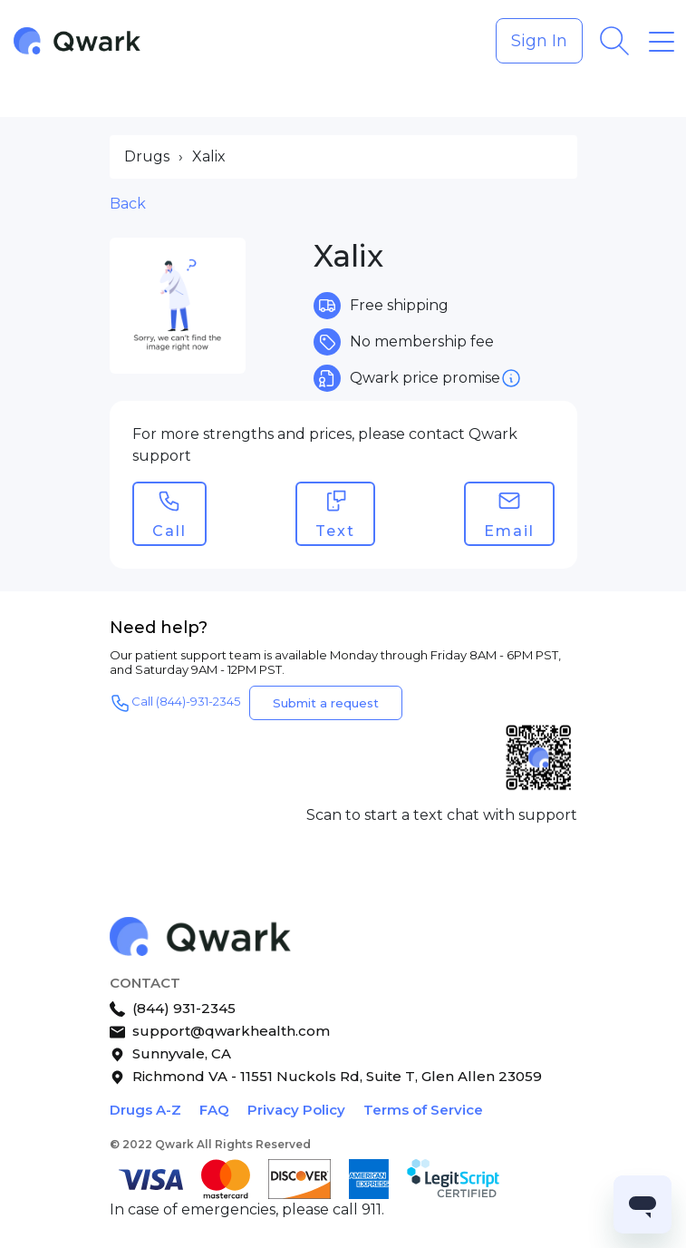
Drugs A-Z (145, 1109)
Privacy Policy (296, 1109)
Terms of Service (423, 1109)
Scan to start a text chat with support (441, 815)
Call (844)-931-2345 (175, 703)
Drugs (146, 156)
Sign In (539, 41)
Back (128, 203)
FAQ (214, 1109)
